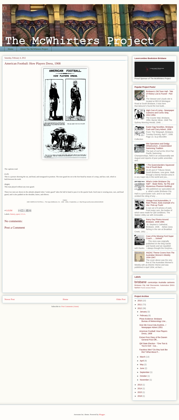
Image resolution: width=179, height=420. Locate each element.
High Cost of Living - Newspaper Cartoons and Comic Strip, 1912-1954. (160, 112)
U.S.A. (23, 214)
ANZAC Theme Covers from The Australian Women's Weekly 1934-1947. (160, 255)
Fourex (143, 288)
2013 (140, 385)
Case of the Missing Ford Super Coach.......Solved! (160, 237)
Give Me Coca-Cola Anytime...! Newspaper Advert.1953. (152, 326)
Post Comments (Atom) (70, 306)
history (12, 214)
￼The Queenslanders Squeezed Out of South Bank (160, 166)
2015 (140, 392)
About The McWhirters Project (34, 49)
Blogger (102, 414)
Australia (162, 282)
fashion (137, 288)
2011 (140, 304)
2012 (140, 308)
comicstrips (153, 282)
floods (153, 288)
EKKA (172, 285)
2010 (140, 300)
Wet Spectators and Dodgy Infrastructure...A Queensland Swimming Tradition (159, 146)
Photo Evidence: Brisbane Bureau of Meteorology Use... (153, 320)
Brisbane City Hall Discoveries (146, 285)
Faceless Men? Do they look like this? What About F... (153, 351)
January (143, 312)
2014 (140, 388)
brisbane (140, 282)
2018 (140, 396)
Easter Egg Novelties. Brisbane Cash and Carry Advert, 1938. (159, 128)
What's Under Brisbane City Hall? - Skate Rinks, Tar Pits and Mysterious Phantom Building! (160, 183)
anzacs (148, 288)
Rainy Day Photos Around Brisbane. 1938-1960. (157, 220)
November (144, 380)
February (144, 315)
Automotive (164, 285)
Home (10, 49)
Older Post (121, 299)
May (142, 364)
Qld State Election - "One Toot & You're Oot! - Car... (153, 344)
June (142, 368)
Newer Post (9, 299)
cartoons (171, 282)
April (142, 361)
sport (18, 214)
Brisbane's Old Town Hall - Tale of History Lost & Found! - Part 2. (159, 93)
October (143, 376)
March (143, 357)
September (145, 372)
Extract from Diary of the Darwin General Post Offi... (153, 338)
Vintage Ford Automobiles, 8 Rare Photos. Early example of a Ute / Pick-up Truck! (160, 202)
